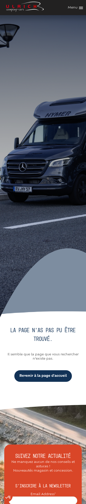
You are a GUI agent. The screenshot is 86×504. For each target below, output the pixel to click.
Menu (75, 7)
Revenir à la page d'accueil (43, 376)
